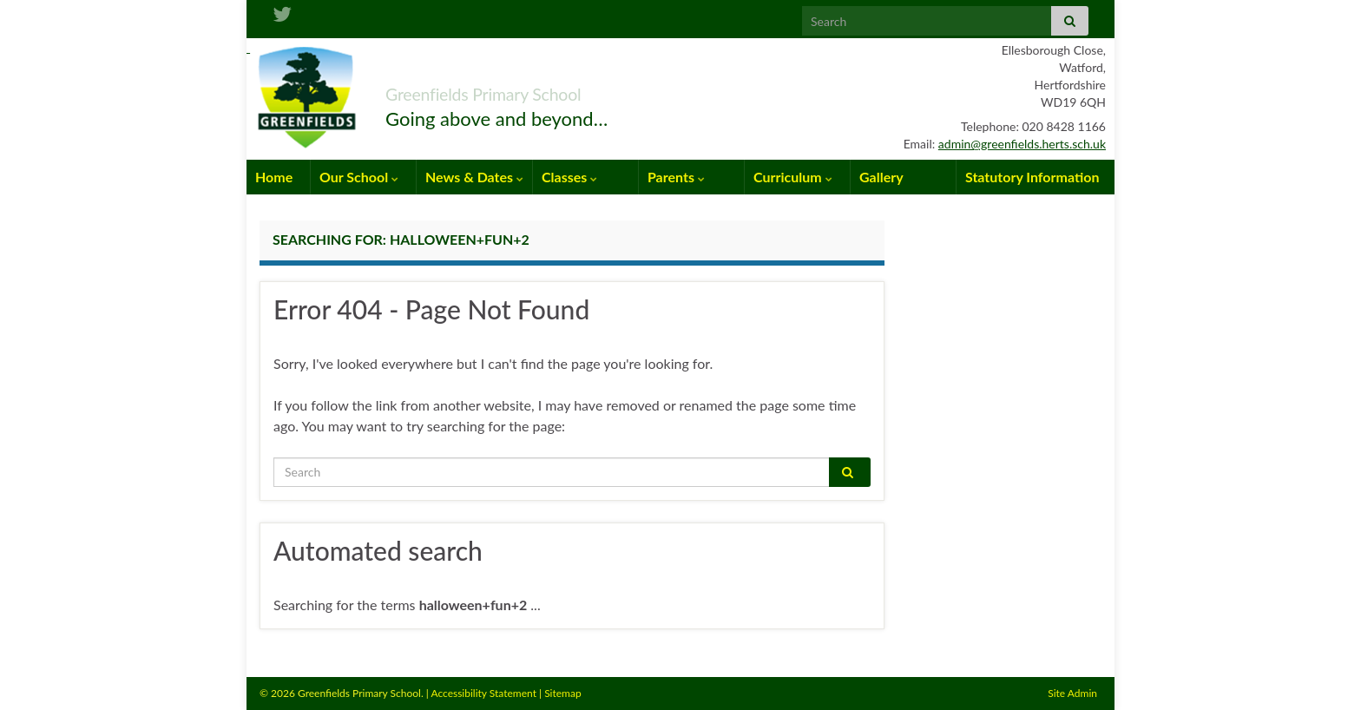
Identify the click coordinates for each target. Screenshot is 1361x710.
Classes (569, 176)
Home (274, 176)
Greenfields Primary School (538, 90)
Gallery (881, 176)
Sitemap (563, 693)
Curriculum (792, 176)
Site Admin (1072, 693)
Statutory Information (1032, 176)
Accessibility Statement (483, 693)
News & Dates (474, 176)
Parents (676, 176)
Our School (358, 176)
